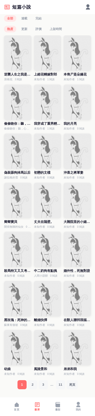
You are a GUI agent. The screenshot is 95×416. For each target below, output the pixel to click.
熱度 (10, 29)
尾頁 (72, 384)
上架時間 (56, 29)
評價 (38, 29)
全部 (10, 18)
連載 (24, 18)
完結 (38, 18)
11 (60, 384)
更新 (24, 29)
